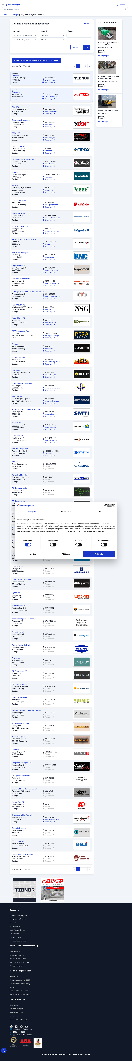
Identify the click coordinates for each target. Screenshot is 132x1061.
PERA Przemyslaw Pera (20, 331)
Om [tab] (99, 512)
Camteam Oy (16, 92)
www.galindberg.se (51, 819)
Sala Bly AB (16, 370)
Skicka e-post (48, 82)
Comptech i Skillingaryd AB (22, 763)
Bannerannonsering (17, 955)
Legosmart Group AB (20, 266)
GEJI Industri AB (18, 841)
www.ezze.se (48, 190)
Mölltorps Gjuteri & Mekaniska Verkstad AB (28, 292)
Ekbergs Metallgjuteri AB (21, 776)
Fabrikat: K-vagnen (105, 47)
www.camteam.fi (49, 97)
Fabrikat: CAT (103, 113)
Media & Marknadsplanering (20, 994)
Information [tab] (66, 512)
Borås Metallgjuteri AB (20, 736)
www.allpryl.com (50, 111)
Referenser (14, 1005)
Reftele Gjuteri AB (18, 357)
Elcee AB (15, 172)
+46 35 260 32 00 (17, 1032)
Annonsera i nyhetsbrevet (19, 962)
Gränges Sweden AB (19, 200)
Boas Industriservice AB (21, 120)
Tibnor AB (15, 75)
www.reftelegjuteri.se (52, 362)
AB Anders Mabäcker (20, 475)
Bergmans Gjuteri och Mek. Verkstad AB (26, 710)
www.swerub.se (49, 427)
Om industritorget (16, 1009)
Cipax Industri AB (18, 146)
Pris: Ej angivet (104, 56)
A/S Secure (16, 462)
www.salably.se (49, 375)
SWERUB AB (16, 423)
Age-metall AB (17, 566)
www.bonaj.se (49, 138)
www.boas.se (48, 125)
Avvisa (33, 554)
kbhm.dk (47, 244)
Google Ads (14, 976)
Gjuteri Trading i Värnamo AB (22, 854)
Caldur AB (15, 750)
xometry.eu (48, 453)
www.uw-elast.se (50, 440)
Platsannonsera (15, 937)
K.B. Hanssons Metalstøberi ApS (24, 239)
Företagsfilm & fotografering (20, 991)
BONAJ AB (16, 133)
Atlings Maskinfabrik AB (21, 645)
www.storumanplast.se (52, 388)
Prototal (15, 344)
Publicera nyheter (16, 966)
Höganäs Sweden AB (20, 226)
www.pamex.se (49, 322)
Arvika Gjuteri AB (18, 632)
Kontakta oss (14, 1016)
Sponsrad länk (15, 951)
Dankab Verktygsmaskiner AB (23, 159)
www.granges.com (50, 205)
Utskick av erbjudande (18, 959)
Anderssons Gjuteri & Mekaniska (24, 619)
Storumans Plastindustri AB (22, 383)
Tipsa (87, 23)
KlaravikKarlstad (101, 51)
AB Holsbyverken (18, 501)
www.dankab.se (49, 164)
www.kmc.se (48, 257)
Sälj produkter (15, 926)
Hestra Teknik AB (18, 213)
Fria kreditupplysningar (18, 941)
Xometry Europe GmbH (20, 449)
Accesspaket (14, 934)
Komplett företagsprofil (19, 916)
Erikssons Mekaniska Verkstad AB (24, 789)
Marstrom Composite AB (21, 279)
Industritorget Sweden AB (21, 1029)
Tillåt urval (66, 554)
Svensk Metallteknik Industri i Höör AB (26, 409)
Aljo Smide (16, 593)
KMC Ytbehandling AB (20, 252)
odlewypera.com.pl (51, 335)
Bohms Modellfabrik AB (20, 723)
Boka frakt (14, 923)
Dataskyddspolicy (16, 1012)
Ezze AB (15, 185)
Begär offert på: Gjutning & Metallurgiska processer (36, 60)
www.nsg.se (48, 309)
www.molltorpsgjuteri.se (52, 296)
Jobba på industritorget (19, 1019)
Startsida (5, 15)
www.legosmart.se (50, 270)
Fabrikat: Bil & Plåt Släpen (107, 81)
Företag (14, 15)
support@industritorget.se (21, 1035)
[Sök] (126, 9)
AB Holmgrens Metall (19, 488)
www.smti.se (48, 414)
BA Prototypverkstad (20, 684)
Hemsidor (13, 987)
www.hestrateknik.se (51, 218)
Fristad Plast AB (18, 802)
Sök (86, 47)
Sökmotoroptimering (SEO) (20, 980)
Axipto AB (16, 658)
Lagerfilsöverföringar (18, 930)
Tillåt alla (99, 554)
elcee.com (47, 177)
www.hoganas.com (51, 231)
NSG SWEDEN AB (18, 305)
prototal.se (48, 349)
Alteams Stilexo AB (19, 606)
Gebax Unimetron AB (20, 828)
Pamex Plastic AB (18, 318)
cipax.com (47, 151)
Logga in (121, 5)
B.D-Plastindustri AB (19, 671)
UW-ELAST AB (17, 436)
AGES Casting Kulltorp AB (21, 580)
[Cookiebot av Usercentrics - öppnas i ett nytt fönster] (105, 505)
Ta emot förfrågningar (18, 919)
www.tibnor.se (48, 80)
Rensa (75, 47)
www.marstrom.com (51, 283)
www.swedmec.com (51, 401)
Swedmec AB (17, 396)
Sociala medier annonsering (20, 984)
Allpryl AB (15, 107)
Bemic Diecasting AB (19, 697)
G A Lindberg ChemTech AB (22, 815)
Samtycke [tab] (32, 512)
